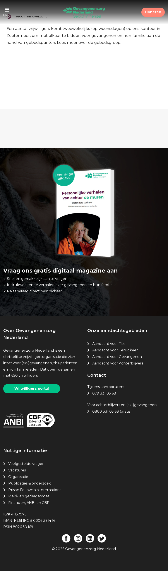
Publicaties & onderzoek (29, 483)
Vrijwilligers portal (31, 388)
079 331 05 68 (104, 393)
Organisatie (18, 477)
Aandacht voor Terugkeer (115, 350)
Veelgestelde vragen (26, 464)
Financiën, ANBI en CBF (28, 503)
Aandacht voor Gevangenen (117, 357)
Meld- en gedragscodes (28, 496)
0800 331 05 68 (105, 411)
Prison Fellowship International (35, 490)
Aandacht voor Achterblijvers (117, 363)
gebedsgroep (107, 42)
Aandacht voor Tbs (108, 344)
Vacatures (17, 470)
